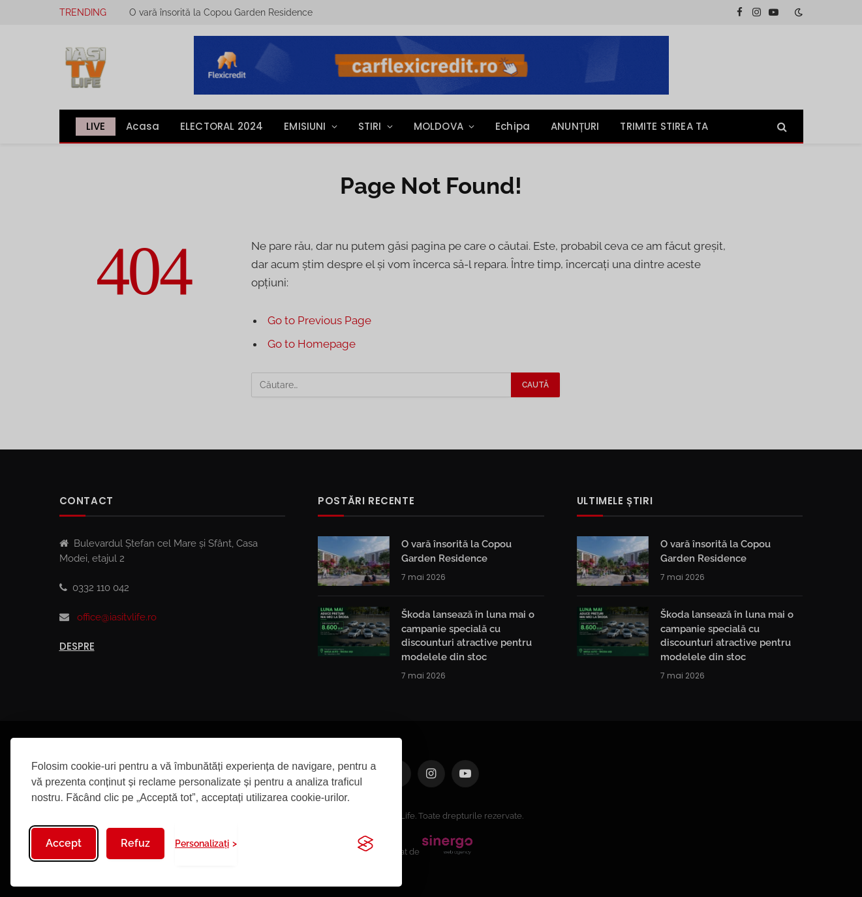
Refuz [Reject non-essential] (135, 843)
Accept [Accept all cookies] (64, 843)
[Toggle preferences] (206, 843)
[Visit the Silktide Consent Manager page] (365, 843)
